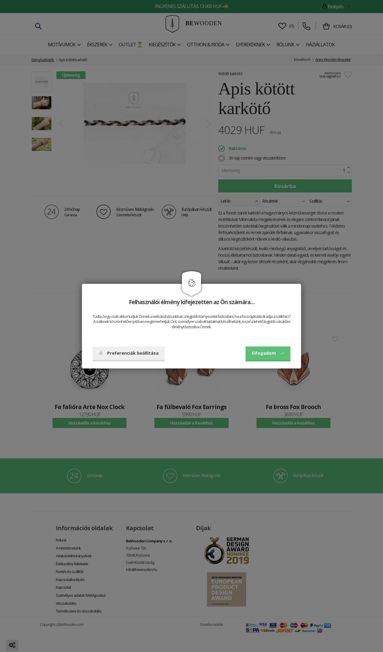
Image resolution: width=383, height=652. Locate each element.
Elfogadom (268, 353)
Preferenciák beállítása (129, 353)
